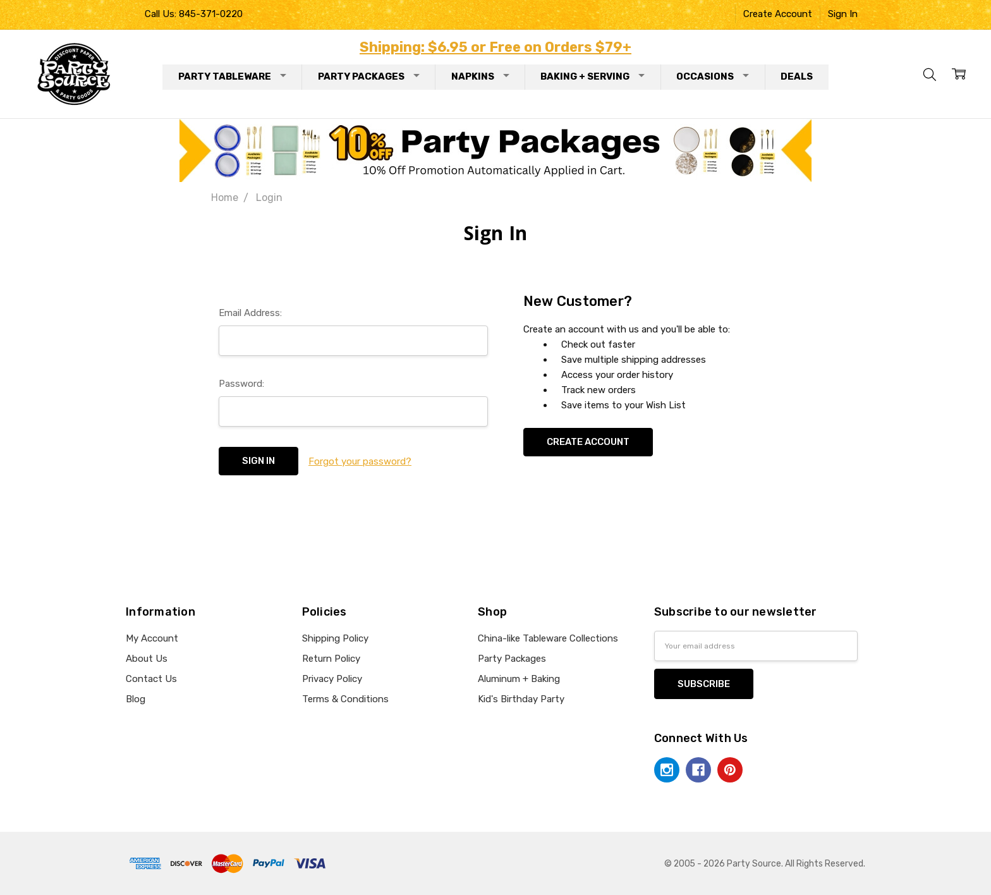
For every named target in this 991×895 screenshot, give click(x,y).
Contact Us (151, 679)
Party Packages (369, 76)
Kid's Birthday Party (521, 699)
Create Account (777, 14)
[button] (496, 150)
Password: (241, 383)
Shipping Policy (335, 638)
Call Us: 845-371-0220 (194, 14)
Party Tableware (232, 76)
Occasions (712, 76)
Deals (797, 76)
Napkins (480, 76)
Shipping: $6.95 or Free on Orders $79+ (495, 47)
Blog (135, 699)
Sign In (843, 14)
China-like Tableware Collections (548, 638)
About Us (146, 658)
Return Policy (331, 658)
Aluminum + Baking (519, 679)
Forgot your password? (359, 461)
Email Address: (250, 313)
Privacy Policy (332, 679)
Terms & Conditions (345, 699)
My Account (152, 638)
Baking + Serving (592, 76)
